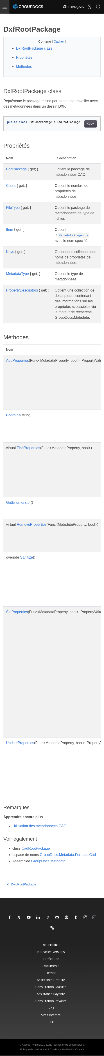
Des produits (50, 945)
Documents (50, 966)
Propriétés (24, 57)
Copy (90, 123)
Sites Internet (51, 1015)
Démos (50, 973)
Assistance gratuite (51, 980)
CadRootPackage (36, 848)
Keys (10, 252)
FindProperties (28, 448)
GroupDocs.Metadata (48, 861)
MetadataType (17, 274)
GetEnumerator (18, 502)
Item (9, 229)
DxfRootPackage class (34, 48)
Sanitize (26, 557)
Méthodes (24, 66)
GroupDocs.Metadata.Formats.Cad (68, 855)
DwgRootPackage (21, 884)
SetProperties (17, 612)
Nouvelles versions (51, 952)
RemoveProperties (32, 524)
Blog (50, 1008)
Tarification (51, 959)
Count (11, 186)
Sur (51, 1022)
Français (73, 7)
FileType (13, 208)
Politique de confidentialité (34, 1049)
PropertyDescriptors (22, 290)
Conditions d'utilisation (62, 1049)
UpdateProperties (20, 743)
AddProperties (17, 360)
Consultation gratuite (50, 987)
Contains (13, 415)
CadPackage (16, 169)
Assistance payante (51, 994)
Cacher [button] (59, 41)
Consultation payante (51, 1001)
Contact (79, 1049)
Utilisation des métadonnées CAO (39, 826)
